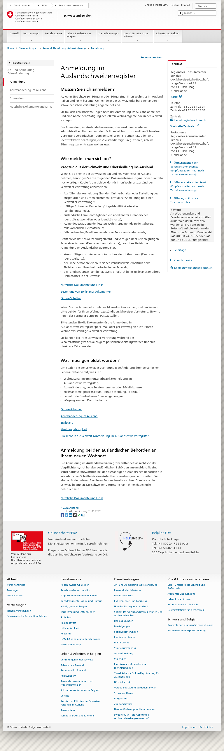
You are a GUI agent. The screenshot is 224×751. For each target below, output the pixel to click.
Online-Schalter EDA (62, 532)
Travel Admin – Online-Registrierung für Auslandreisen (136, 675)
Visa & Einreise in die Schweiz (137, 37)
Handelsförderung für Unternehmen (134, 709)
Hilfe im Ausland (70, 628)
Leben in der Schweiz (180, 599)
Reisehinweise (53, 37)
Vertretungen (31, 37)
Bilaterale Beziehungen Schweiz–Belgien (191, 625)
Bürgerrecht (121, 698)
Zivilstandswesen (123, 704)
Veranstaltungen (16, 584)
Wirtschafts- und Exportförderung (187, 630)
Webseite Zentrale (184, 126)
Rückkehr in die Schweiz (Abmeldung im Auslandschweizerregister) (105, 436)
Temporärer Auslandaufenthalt (78, 715)
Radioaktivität (68, 623)
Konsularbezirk (182, 260)
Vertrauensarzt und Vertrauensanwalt (135, 687)
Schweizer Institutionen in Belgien (80, 690)
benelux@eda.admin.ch (190, 120)
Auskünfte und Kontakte (181, 593)
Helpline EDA (161, 532)
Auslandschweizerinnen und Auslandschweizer (77, 683)
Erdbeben (66, 617)
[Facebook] (63, 514)
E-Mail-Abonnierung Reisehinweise (80, 639)
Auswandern (68, 710)
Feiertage (180, 250)
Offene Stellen (15, 595)
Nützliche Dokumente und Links (82, 284)
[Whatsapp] (79, 514)
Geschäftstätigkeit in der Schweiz (186, 610)
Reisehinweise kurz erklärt (75, 590)
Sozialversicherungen (126, 631)
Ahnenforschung (123, 653)
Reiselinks (66, 633)
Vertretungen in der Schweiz (77, 659)
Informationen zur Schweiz (183, 604)
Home (10, 48)
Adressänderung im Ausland (79, 416)
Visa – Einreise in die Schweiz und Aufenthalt (186, 586)
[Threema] (75, 514)
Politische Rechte (123, 595)
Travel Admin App (71, 644)
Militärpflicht (121, 642)
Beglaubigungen (123, 621)
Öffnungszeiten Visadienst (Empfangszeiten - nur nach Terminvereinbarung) (188, 186)
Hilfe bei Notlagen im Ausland (131, 606)
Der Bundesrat (22, 5)
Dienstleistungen (108, 37)
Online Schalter (71, 298)
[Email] (83, 514)
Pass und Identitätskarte (127, 590)
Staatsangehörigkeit (74, 429)
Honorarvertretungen (19, 611)
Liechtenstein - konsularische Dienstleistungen (130, 666)
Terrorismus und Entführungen (78, 612)
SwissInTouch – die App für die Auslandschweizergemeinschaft (131, 717)
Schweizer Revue (123, 693)
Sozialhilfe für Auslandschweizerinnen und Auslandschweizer (138, 614)
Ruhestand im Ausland (73, 670)
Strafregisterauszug (125, 648)
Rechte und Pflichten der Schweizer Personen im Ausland (80, 703)
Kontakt (175, 64)
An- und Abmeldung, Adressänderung (64, 48)
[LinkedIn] (71, 514)
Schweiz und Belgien (168, 37)
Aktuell (14, 37)
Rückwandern (68, 676)
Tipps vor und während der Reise (79, 595)
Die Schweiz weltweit (71, 5)
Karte (176, 96)
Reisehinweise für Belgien (75, 584)
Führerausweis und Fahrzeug (130, 601)
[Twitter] (67, 514)
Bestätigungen (122, 626)
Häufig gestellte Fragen (74, 606)
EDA (44, 5)
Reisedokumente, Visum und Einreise (81, 601)
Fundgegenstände (124, 637)
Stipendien (120, 659)
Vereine (65, 695)
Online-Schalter (71, 409)
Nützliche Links (122, 682)
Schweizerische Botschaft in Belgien (27, 616)
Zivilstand (67, 422)
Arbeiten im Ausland (72, 665)
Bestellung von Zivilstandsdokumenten (86, 291)
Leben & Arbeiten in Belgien (80, 37)
